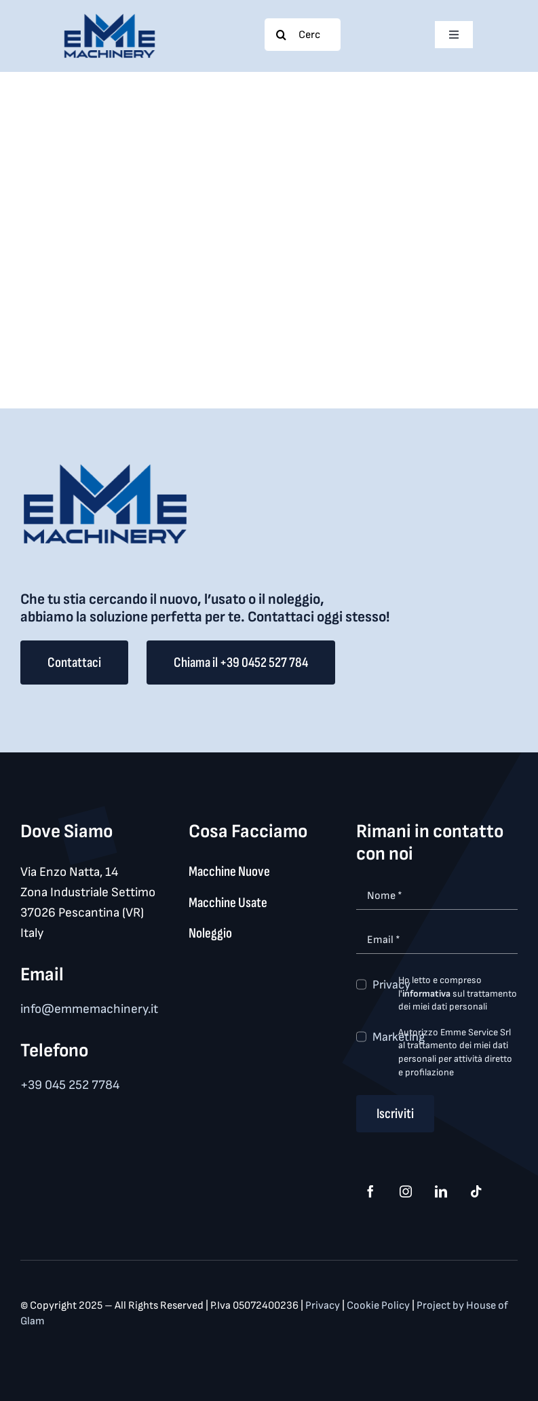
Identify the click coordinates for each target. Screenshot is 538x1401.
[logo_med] (109, 19)
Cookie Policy (379, 1305)
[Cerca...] (302, 35)
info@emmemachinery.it (89, 1009)
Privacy (391, 985)
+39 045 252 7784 (69, 1085)
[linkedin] (441, 1191)
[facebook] (370, 1191)
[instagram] (405, 1191)
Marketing (398, 1037)
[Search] (281, 35)
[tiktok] (476, 1191)
